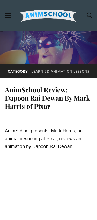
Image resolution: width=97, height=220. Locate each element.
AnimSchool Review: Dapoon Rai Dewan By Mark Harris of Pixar (47, 97)
